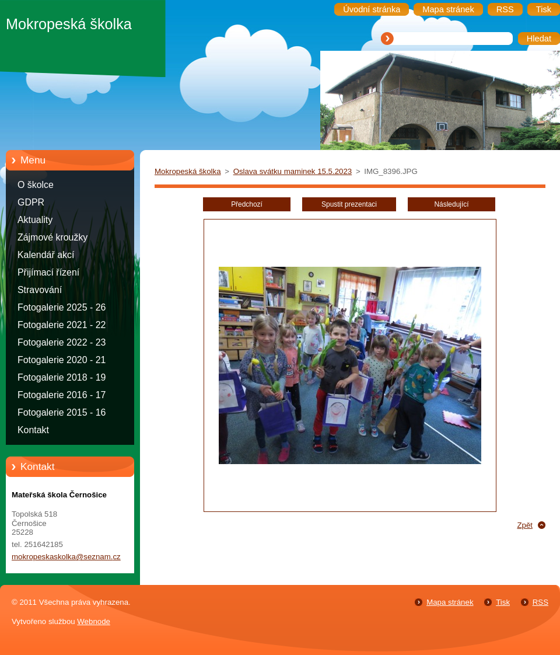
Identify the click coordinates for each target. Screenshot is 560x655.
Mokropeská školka (188, 171)
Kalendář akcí (46, 255)
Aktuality (35, 220)
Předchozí (246, 204)
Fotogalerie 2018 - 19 (62, 377)
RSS (540, 602)
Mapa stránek (449, 602)
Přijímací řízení (48, 272)
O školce (36, 185)
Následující (451, 204)
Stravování (40, 290)
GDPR (31, 202)
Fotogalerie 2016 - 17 (62, 395)
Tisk (503, 602)
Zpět (525, 525)
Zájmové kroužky (53, 237)
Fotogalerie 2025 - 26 (62, 307)
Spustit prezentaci (349, 204)
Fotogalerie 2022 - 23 (62, 342)
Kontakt (33, 430)
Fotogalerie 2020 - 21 (62, 360)
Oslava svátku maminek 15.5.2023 (292, 171)
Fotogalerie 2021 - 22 (62, 325)
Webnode (93, 621)
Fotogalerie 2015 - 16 (62, 412)
